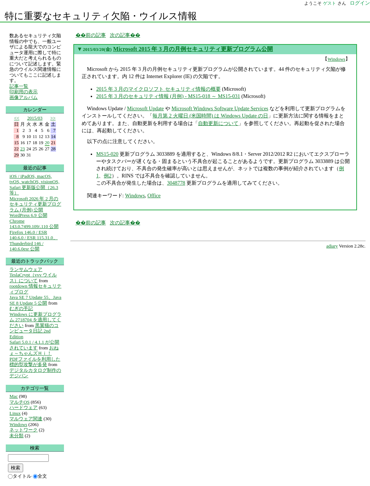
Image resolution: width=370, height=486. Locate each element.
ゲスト (329, 3)
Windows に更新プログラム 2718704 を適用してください (35, 319)
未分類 (16, 435)
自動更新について (218, 123)
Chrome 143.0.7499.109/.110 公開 (34, 223)
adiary (332, 246)
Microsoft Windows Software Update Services (220, 108)
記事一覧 (18, 86)
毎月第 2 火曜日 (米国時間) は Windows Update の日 (210, 116)
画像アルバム (23, 97)
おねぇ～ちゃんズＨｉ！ (34, 350)
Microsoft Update (145, 108)
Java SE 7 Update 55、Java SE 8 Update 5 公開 (35, 300)
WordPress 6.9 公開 (28, 215)
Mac (13, 396)
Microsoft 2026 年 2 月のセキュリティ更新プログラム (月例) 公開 (35, 204)
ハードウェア (23, 407)
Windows (336, 59)
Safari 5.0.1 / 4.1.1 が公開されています (34, 344)
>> (53, 118)
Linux (15, 413)
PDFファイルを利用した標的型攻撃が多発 (34, 361)
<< (17, 118)
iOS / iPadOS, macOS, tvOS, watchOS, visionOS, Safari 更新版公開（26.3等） (34, 184)
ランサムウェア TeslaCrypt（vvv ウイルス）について (33, 275)
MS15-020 (107, 154)
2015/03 (34, 118)
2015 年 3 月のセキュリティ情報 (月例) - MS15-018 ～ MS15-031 (168, 96)
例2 (107, 176)
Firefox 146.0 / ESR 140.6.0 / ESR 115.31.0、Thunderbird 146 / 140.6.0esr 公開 (33, 240)
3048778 (176, 183)
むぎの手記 (21, 308)
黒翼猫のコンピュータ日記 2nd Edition (34, 331)
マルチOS (19, 402)
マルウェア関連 (25, 418)
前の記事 (96, 35)
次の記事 (120, 35)
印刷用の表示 (23, 91)
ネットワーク (23, 430)
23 (22, 148)
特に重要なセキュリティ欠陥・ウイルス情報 (101, 16)
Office (154, 195)
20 (47, 142)
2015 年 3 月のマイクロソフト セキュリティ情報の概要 (158, 89)
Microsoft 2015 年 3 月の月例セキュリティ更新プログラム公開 (193, 49)
